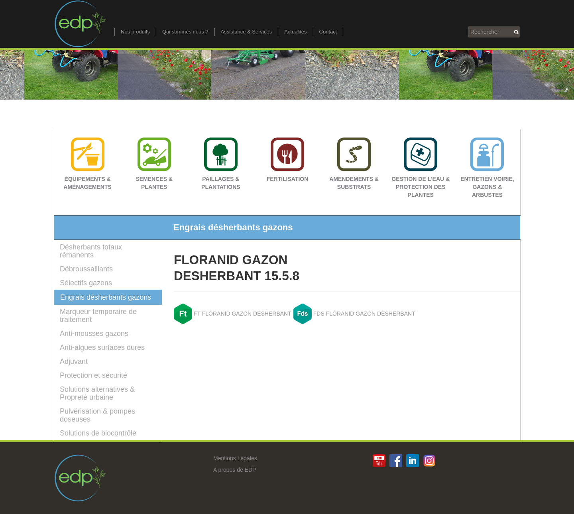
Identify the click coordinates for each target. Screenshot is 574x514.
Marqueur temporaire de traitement (98, 316)
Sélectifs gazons (86, 283)
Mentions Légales (235, 458)
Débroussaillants (86, 269)
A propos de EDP (234, 470)
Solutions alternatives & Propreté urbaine (97, 393)
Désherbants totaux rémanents (91, 251)
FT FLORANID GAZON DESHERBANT (242, 313)
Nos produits (135, 32)
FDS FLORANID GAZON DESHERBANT (364, 313)
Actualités (295, 32)
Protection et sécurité (93, 375)
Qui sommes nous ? (185, 32)
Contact (328, 32)
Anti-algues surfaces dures (102, 347)
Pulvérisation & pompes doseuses (97, 415)
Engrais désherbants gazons (105, 297)
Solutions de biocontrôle (98, 433)
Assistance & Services (246, 32)
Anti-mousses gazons (94, 333)
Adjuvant (74, 361)
